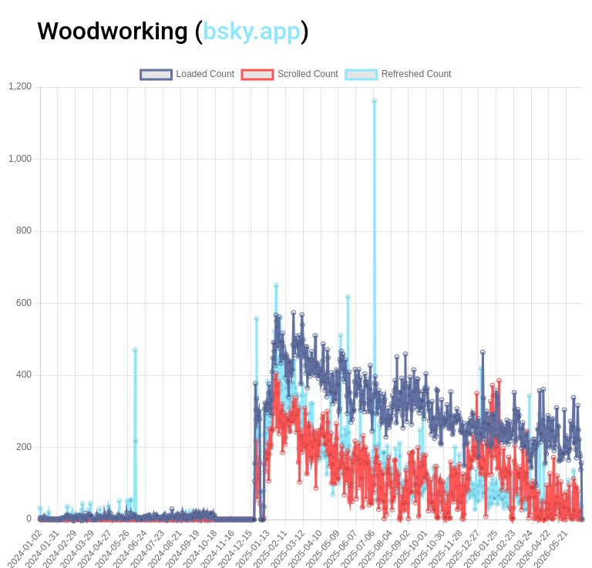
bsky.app (252, 30)
